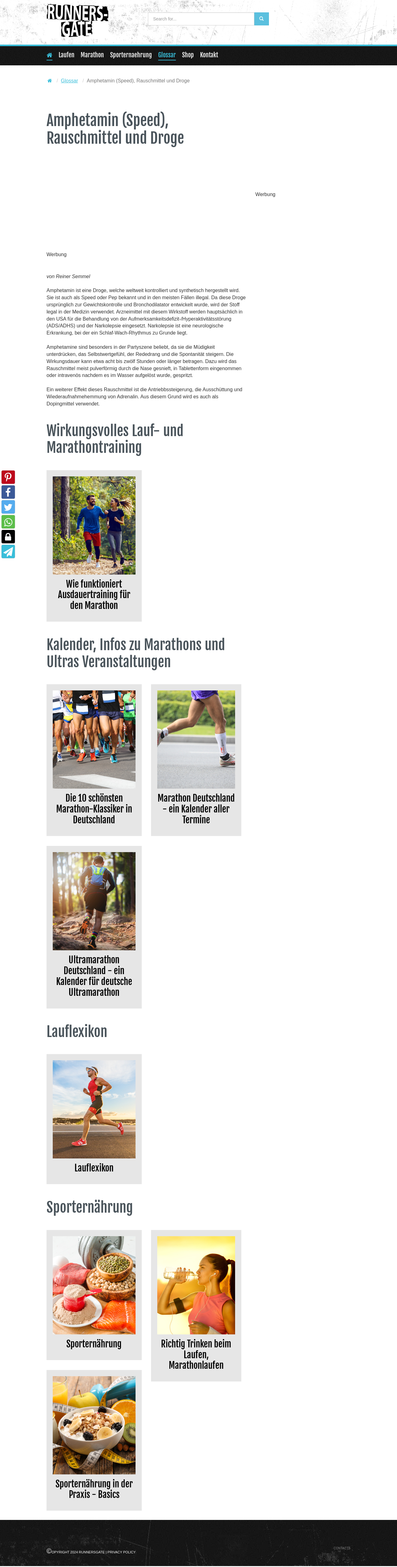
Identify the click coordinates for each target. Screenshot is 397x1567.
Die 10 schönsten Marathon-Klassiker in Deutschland (94, 809)
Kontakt (209, 55)
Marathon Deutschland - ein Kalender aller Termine (196, 809)
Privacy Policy (122, 1553)
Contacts (342, 1549)
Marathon (92, 55)
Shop (188, 55)
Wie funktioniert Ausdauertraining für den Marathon (94, 595)
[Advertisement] (146, 205)
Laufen (66, 55)
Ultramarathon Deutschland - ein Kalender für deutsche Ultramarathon (94, 977)
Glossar (167, 55)
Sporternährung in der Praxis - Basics (94, 1490)
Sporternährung (94, 1344)
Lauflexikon (94, 1168)
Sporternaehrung (131, 55)
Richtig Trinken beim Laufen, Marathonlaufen (196, 1355)
